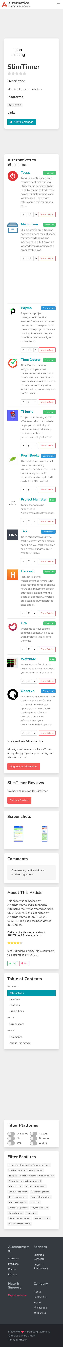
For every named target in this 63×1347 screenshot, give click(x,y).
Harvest (27, 571)
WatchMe (28, 659)
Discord (12, 1274)
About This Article (20, 1043)
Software (13, 1258)
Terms (11, 1340)
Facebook (41, 1308)
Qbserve (27, 691)
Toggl (25, 172)
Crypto (12, 1269)
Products (13, 1264)
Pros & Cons (16, 1011)
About (37, 1292)
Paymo (26, 308)
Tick (24, 531)
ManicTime (29, 224)
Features (14, 1005)
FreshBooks (30, 455)
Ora (24, 623)
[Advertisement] (31, 25)
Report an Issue (17, 1295)
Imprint (38, 1302)
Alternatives (16, 993)
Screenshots (16, 1024)
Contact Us (40, 1297)
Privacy (22, 1340)
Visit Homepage (23, 122)
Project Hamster (34, 499)
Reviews (14, 999)
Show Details (47, 214)
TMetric (27, 411)
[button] (58, 4)
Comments (15, 1037)
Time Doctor (31, 359)
